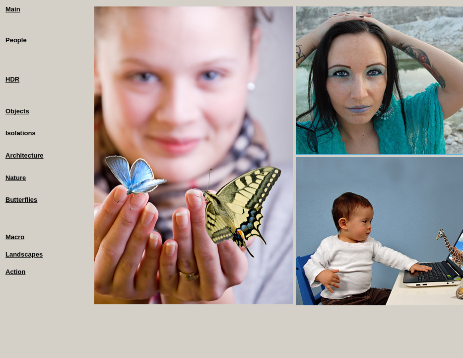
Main (12, 9)
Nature (15, 177)
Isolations (20, 133)
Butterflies (21, 199)
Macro (14, 237)
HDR (12, 79)
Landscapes (24, 254)
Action (15, 271)
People (16, 40)
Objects (17, 111)
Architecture (24, 155)
